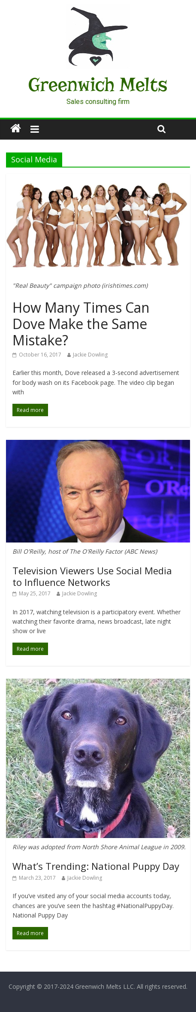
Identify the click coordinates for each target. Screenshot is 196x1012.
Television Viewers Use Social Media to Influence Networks (92, 576)
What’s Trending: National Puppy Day (95, 866)
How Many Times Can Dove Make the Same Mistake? (81, 324)
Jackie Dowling (90, 354)
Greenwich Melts (97, 84)
